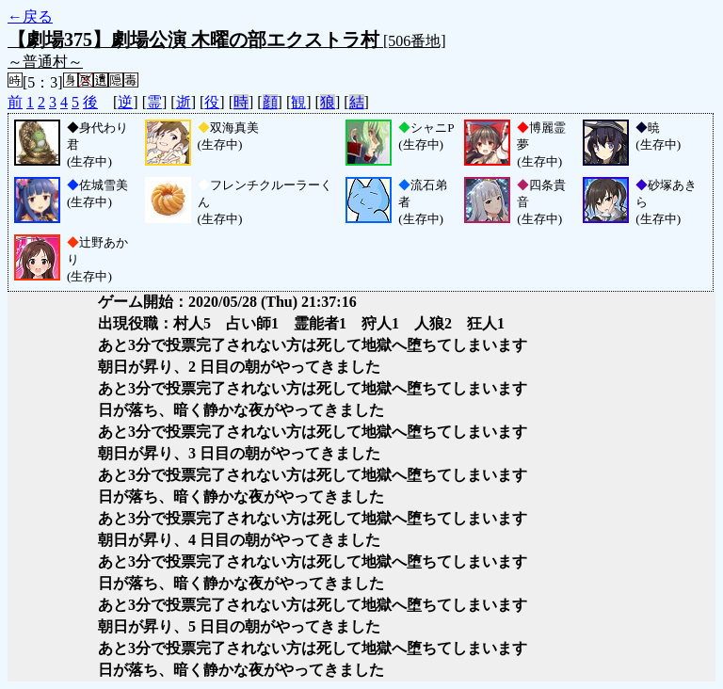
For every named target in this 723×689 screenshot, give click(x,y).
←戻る (30, 16)
